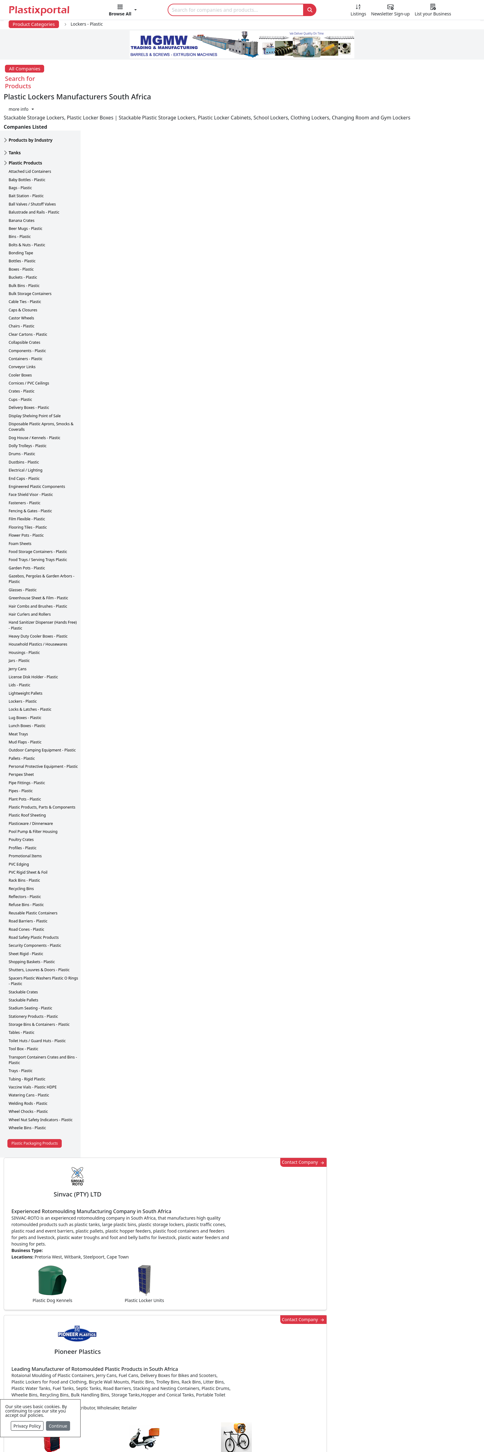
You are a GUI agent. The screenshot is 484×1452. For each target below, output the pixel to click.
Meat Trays (18, 701)
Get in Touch (433, 1074)
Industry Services (205, 1418)
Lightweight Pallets (25, 660)
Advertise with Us (339, 1332)
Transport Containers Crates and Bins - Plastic (43, 1026)
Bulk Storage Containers (30, 260)
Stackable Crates (23, 959)
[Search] (236, 10)
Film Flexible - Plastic (27, 486)
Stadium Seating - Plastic (30, 975)
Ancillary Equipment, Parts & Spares (226, 1394)
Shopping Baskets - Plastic (32, 928)
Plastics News (67, 1332)
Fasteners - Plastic (24, 469)
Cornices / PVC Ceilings (29, 350)
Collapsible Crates (24, 309)
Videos (60, 1369)
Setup (327, 1437)
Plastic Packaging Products (34, 1110)
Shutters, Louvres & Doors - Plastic (39, 937)
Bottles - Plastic (22, 228)
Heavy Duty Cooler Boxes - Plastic (38, 603)
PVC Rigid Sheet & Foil (28, 839)
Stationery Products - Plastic (33, 983)
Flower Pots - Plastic (26, 502)
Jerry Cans (18, 636)
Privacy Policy (27, 1426)
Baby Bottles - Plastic (27, 146)
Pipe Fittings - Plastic (27, 749)
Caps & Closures (23, 277)
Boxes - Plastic (21, 236)
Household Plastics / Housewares (38, 611)
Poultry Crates (21, 806)
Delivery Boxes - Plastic (29, 374)
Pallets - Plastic (22, 725)
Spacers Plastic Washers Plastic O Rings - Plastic (43, 947)
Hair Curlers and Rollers (30, 581)
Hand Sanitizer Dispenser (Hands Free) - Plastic (43, 592)
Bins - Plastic (20, 203)
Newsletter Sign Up (74, 1344)
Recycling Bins (21, 855)
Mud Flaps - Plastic (25, 709)
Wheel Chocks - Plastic (28, 1078)
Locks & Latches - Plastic (30, 676)
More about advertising (124, 440)
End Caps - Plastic (24, 445)
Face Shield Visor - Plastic (31, 461)
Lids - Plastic (19, 652)
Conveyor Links (22, 333)
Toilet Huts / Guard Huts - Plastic (37, 1007)
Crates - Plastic (22, 358)
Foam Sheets (20, 510)
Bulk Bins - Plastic (24, 252)
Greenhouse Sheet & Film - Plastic (38, 565)
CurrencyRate (400, 362)
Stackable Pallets (23, 967)
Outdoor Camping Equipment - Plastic (42, 717)
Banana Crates (22, 187)
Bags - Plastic (20, 154)
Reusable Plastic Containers (33, 880)
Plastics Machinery (206, 1381)
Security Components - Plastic (35, 912)
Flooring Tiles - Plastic (28, 494)
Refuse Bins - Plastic (26, 872)
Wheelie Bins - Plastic (27, 1094)
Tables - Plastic (21, 999)
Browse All (331, 1357)
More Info (242, 1248)
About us (270, 1437)
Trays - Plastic (20, 1037)
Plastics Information (75, 1357)
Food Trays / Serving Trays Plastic (38, 526)
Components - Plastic (27, 317)
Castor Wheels (21, 285)
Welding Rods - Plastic (28, 1070)
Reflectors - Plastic (25, 863)
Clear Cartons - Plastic (28, 301)
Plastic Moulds (202, 1406)
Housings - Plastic (24, 619)
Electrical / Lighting (26, 437)
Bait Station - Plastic (26, 163)
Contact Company (356, 102)
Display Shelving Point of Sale (35, 382)
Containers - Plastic (26, 325)
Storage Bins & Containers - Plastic (39, 991)
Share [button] (223, 1161)
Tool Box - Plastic (23, 1015)
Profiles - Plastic (22, 815)
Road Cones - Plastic (26, 896)
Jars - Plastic (19, 627)
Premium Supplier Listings (349, 1381)
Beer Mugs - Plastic (25, 195)
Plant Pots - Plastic (25, 766)
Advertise (355, 1437)
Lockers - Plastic (23, 668)
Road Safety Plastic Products (34, 904)
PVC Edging (19, 831)
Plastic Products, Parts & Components (42, 774)
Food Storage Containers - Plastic (38, 518)
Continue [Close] (58, 1426)
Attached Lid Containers (30, 138)
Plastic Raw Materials (209, 1369)
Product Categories (34, 24)
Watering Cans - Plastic (29, 1062)
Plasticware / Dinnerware (31, 790)
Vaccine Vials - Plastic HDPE (33, 1054)
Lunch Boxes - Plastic (27, 692)
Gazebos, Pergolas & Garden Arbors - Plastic (41, 545)
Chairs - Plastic (21, 293)
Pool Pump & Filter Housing (33, 798)
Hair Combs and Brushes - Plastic (38, 573)
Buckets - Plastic (23, 244)
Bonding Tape (21, 220)
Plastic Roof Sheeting (27, 782)
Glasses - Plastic (23, 557)
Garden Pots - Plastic (27, 535)
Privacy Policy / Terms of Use (217, 1437)
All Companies (24, 68)
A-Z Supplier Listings (342, 1369)
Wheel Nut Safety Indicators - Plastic (41, 1086)
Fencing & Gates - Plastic (30, 478)
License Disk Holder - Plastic (33, 644)
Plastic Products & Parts (212, 1344)
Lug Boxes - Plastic (25, 684)
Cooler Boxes (20, 342)
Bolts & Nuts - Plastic (27, 211)
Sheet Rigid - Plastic (26, 920)
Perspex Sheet (21, 741)
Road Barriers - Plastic (28, 888)
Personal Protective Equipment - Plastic (43, 733)
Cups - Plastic (20, 366)
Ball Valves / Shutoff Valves (32, 171)
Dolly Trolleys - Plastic (28, 412)
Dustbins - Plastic (24, 429)
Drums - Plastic (22, 421)
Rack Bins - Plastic (24, 847)
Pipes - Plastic (21, 757)
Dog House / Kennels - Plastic (34, 404)
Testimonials (333, 1344)
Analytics (300, 1437)
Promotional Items (25, 823)
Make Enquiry (434, 632)
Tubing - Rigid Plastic (27, 1046)
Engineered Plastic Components (37, 453)
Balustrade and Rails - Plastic (34, 179)
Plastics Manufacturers (211, 1332)
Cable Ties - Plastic (25, 268)
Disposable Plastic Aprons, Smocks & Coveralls (41, 393)
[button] (123, 11)
